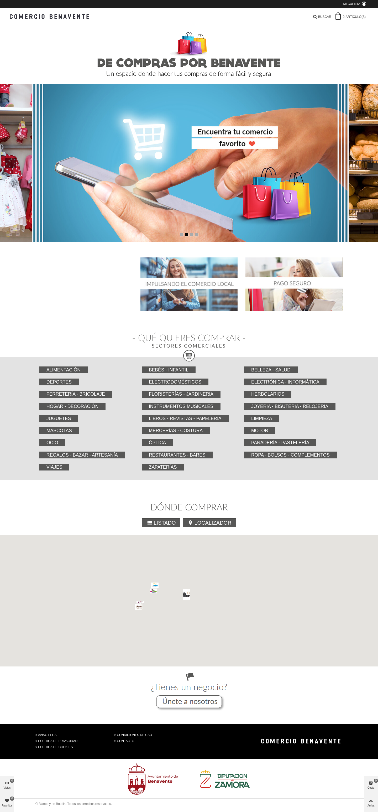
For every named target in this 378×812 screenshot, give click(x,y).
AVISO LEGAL (48, 735)
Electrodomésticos (175, 382)
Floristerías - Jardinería (181, 394)
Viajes (54, 467)
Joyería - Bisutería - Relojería (289, 406)
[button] (237, 615)
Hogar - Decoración (72, 406)
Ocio (52, 442)
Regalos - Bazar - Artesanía (82, 455)
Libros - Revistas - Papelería (185, 418)
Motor (259, 430)
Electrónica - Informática (285, 382)
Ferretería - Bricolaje (75, 394)
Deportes (59, 382)
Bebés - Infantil (168, 370)
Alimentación (63, 370)
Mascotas (59, 430)
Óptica (157, 442)
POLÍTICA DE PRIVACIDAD (57, 741)
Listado (161, 523)
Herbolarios (267, 394)
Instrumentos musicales (181, 406)
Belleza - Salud (271, 370)
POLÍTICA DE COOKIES (55, 747)
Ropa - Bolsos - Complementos (290, 455)
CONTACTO (125, 741)
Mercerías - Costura (176, 430)
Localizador (209, 523)
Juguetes (58, 418)
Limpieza (261, 418)
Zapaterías (163, 467)
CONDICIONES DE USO (134, 735)
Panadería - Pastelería (280, 442)
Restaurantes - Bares (177, 455)
